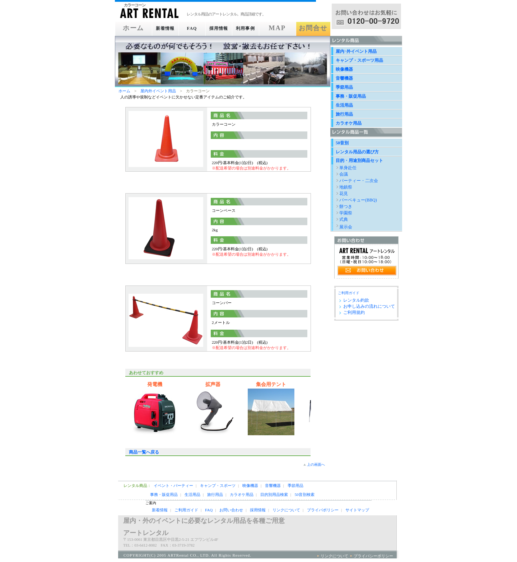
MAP (284, 28)
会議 (343, 174)
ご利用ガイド (348, 293)
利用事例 (253, 28)
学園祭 (345, 212)
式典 (343, 219)
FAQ (192, 28)
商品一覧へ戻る (144, 452)
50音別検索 (305, 494)
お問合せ (315, 28)
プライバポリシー (323, 510)
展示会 (345, 226)
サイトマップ (357, 510)
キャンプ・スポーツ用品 (359, 60)
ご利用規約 (354, 312)
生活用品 (344, 105)
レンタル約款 (356, 300)
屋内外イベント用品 (158, 91)
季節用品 (344, 87)
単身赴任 (348, 167)
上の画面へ (316, 464)
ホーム (130, 28)
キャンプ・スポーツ (218, 485)
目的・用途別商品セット (359, 160)
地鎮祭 (345, 187)
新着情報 (161, 28)
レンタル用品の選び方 (357, 151)
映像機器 (344, 69)
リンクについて (286, 510)
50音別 (342, 142)
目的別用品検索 (274, 494)
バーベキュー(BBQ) (358, 200)
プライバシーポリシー (373, 556)
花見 (343, 193)
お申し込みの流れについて (369, 306)
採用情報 (222, 28)
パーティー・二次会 (358, 180)
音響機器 (344, 78)
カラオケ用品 (349, 123)
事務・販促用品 (351, 96)
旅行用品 (344, 114)
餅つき (345, 206)
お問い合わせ (231, 510)
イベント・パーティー (173, 485)
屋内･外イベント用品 (356, 51)
